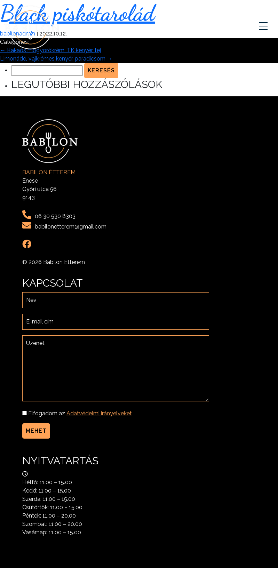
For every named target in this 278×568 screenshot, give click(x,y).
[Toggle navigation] (264, 27)
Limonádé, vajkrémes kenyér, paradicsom (56, 58)
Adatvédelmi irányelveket (99, 413)
